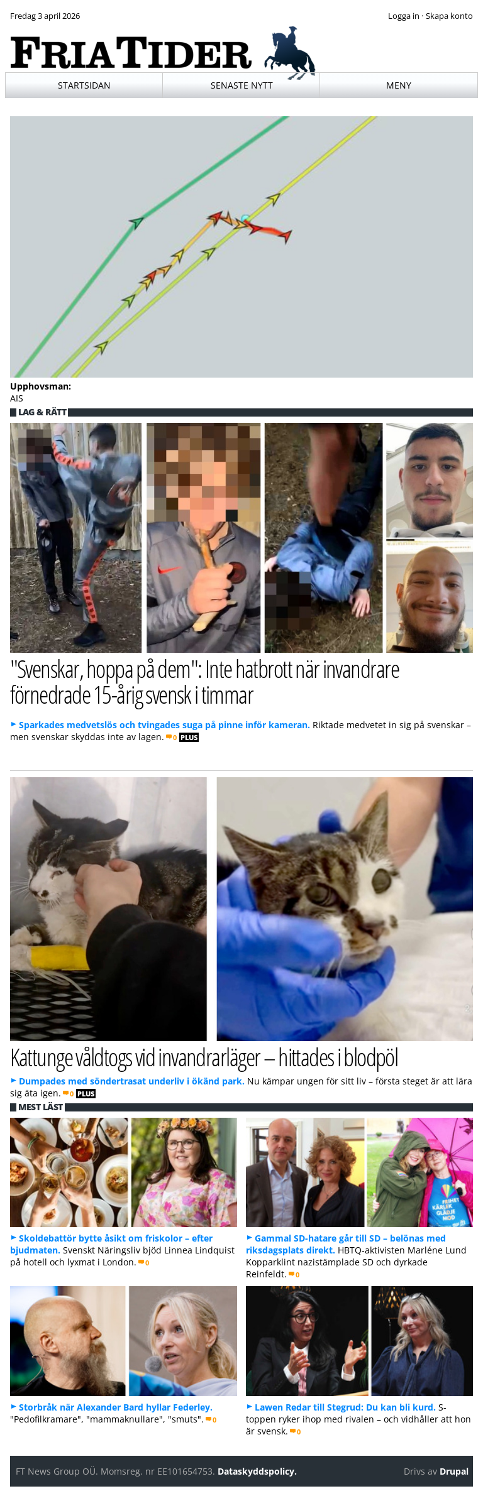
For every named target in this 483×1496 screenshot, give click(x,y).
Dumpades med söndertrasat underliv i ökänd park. (132, 1081)
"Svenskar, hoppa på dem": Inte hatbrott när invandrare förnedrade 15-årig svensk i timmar (204, 681)
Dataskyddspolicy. (257, 1471)
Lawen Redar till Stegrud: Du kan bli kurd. (345, 1407)
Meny (398, 85)
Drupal (454, 1471)
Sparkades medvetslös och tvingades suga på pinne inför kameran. (164, 725)
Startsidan (84, 85)
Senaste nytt (242, 85)
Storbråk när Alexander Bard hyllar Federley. (116, 1407)
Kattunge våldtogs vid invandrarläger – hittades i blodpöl (204, 1056)
